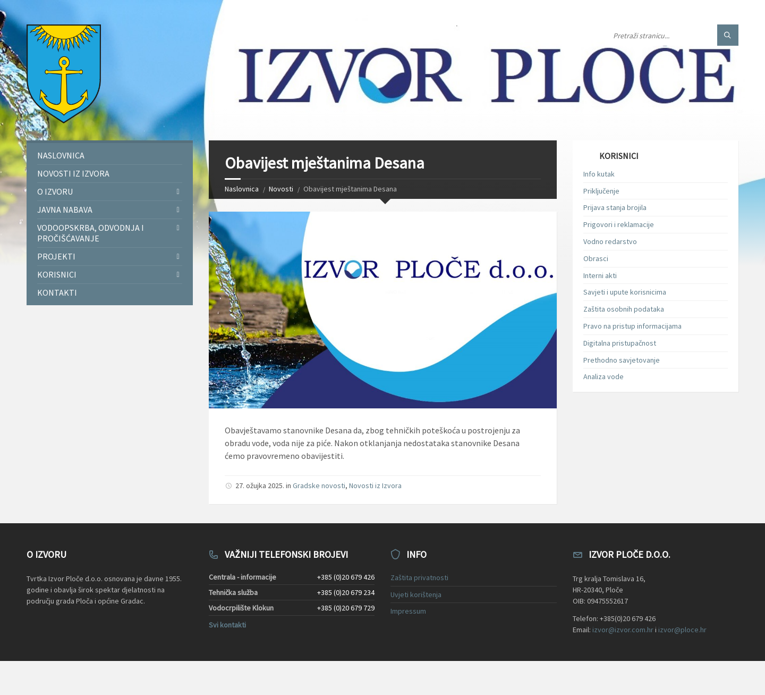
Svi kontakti (227, 625)
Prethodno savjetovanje (621, 360)
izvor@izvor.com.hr (622, 629)
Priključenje (601, 191)
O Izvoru (55, 191)
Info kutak (599, 174)
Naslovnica (242, 189)
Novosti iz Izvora (375, 485)
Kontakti (57, 292)
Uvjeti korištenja (415, 594)
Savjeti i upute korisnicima (624, 292)
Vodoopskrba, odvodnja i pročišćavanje (90, 232)
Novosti (281, 189)
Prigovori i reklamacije (618, 224)
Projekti (56, 256)
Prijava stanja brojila (615, 207)
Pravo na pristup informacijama (632, 326)
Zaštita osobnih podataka (623, 309)
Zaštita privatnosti (419, 577)
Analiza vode (603, 376)
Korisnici (56, 274)
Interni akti (600, 275)
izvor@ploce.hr (682, 629)
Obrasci (595, 258)
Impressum (408, 611)
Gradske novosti (319, 485)
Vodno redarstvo (610, 241)
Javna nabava (64, 209)
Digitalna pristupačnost (619, 343)
